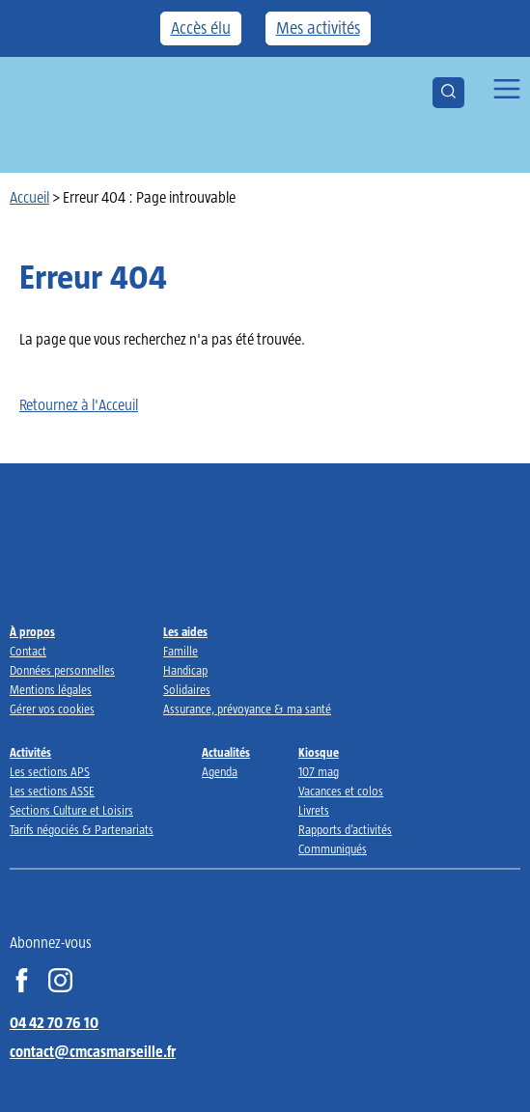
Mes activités (318, 28)
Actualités (226, 752)
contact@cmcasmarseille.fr (93, 1051)
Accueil (29, 197)
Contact (28, 651)
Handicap (185, 670)
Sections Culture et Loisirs (71, 810)
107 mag (318, 771)
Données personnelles (62, 670)
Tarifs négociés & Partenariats (81, 829)
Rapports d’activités (345, 829)
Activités (30, 752)
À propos (32, 632)
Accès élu (201, 28)
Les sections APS (50, 771)
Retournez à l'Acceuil (78, 405)
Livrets (313, 810)
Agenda (219, 771)
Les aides (185, 632)
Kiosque (318, 752)
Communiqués (332, 849)
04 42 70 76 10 (54, 1023)
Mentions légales (51, 689)
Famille (180, 651)
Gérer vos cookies (52, 709)
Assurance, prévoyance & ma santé (247, 709)
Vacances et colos (340, 791)
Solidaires (186, 689)
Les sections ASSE (52, 791)
